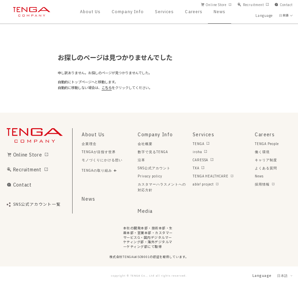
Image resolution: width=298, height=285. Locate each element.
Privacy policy (150, 176)
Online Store (216, 4)
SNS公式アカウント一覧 (37, 204)
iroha (197, 151)
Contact (286, 4)
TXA (196, 168)
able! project (203, 184)
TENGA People (267, 143)
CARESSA (201, 160)
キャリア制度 (266, 160)
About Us (90, 12)
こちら (107, 87)
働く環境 (262, 151)
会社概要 (145, 143)
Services (164, 12)
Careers (193, 12)
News (219, 12)
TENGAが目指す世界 (99, 151)
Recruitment (253, 4)
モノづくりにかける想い (102, 160)
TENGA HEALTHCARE (210, 176)
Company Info (128, 12)
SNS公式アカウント (154, 168)
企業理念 (89, 143)
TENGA (199, 143)
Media (145, 210)
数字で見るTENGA (153, 151)
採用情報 (262, 184)
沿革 (141, 160)
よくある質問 (266, 168)
